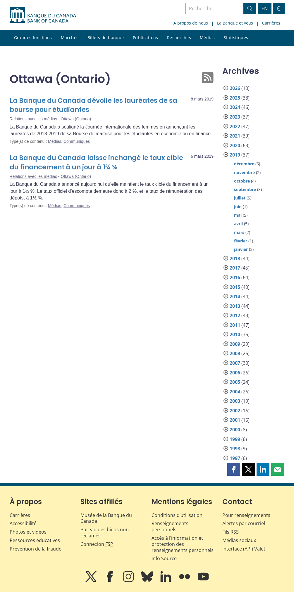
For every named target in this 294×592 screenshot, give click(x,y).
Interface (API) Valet (243, 549)
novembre (244, 172)
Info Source (164, 558)
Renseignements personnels (170, 526)
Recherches (179, 37)
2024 (235, 107)
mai (238, 215)
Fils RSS (230, 532)
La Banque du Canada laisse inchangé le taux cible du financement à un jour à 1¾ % (96, 162)
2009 (235, 344)
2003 (235, 401)
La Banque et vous (235, 23)
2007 (235, 363)
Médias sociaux (239, 540)
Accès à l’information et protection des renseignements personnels (183, 544)
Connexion (96, 544)
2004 (235, 391)
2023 (235, 117)
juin (238, 206)
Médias (207, 37)
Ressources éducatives (35, 540)
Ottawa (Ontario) (76, 119)
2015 (235, 287)
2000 (235, 429)
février (240, 241)
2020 (235, 145)
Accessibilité (23, 523)
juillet (239, 198)
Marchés (70, 37)
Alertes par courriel (243, 523)
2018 (235, 258)
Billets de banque (105, 37)
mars (239, 232)
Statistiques (236, 37)
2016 (235, 277)
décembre (244, 163)
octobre (242, 181)
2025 (235, 98)
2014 (235, 296)
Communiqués (76, 141)
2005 (235, 382)
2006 (235, 372)
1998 (235, 448)
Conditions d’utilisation (177, 515)
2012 (235, 315)
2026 (235, 88)
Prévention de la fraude (35, 549)
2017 (235, 268)
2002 (235, 410)
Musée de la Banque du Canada (106, 518)
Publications (145, 37)
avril (238, 223)
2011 (235, 325)
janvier (241, 249)
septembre (245, 189)
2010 (235, 334)
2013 (235, 306)
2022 (235, 126)
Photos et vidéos (28, 532)
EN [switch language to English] (265, 8)
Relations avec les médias (33, 119)
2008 (235, 353)
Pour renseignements (246, 515)
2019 (235, 155)
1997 (235, 458)
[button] (233, 469)
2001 (235, 420)
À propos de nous (190, 23)
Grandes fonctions (33, 37)
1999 (235, 439)
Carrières (271, 23)
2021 (235, 136)
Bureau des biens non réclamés (104, 532)
